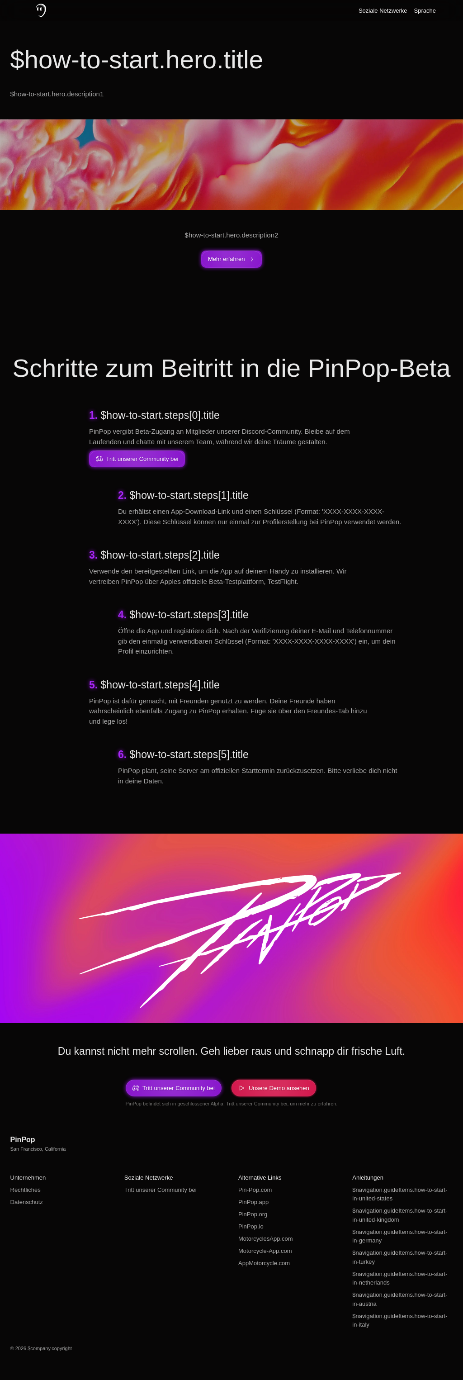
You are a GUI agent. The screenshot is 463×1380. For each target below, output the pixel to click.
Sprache (425, 10)
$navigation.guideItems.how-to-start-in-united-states (399, 1194)
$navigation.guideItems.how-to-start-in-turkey (399, 1257)
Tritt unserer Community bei (160, 1189)
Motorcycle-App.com (265, 1250)
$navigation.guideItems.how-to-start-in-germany (399, 1236)
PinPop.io (251, 1226)
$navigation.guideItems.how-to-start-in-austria (399, 1299)
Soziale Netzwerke (383, 10)
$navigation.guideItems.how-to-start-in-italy (399, 1320)
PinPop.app (253, 1202)
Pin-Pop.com (255, 1189)
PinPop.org (252, 1214)
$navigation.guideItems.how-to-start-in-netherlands (399, 1278)
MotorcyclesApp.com (265, 1238)
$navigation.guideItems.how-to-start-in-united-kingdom (399, 1215)
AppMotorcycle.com (264, 1263)
